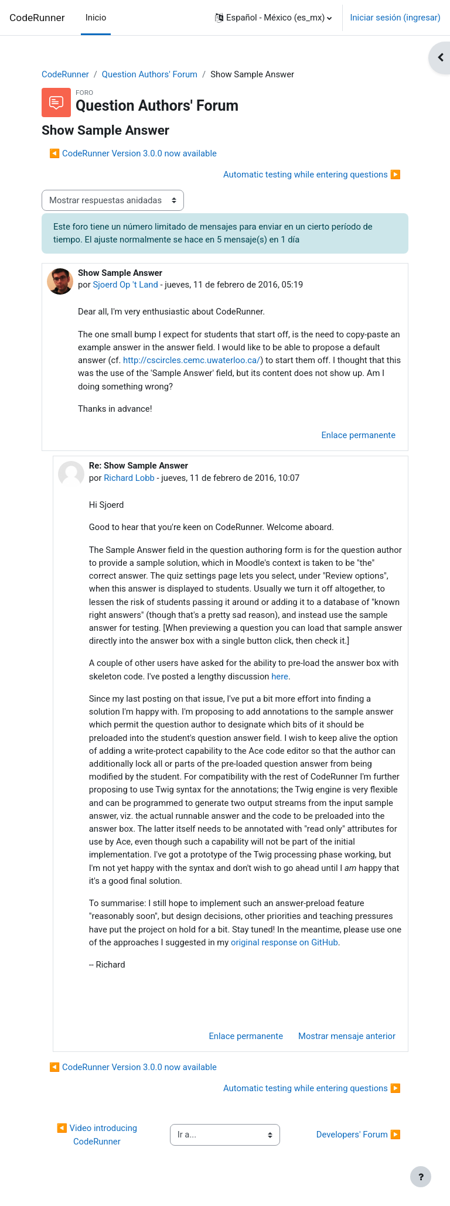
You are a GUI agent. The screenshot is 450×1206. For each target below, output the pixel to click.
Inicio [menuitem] (96, 17)
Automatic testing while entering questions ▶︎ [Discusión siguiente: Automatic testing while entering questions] (312, 174)
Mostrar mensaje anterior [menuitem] (347, 1036)
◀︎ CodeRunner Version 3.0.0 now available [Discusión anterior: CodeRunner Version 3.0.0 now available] (133, 153)
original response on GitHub (284, 942)
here (279, 676)
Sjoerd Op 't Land (125, 284)
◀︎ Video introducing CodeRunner (97, 1134)
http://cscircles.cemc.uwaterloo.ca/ (191, 360)
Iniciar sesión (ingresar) (395, 17)
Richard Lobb (129, 478)
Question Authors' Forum (149, 74)
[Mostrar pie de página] (420, 1176)
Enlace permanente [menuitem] (358, 435)
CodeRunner (37, 17)
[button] (273, 17)
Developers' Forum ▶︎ (358, 1134)
